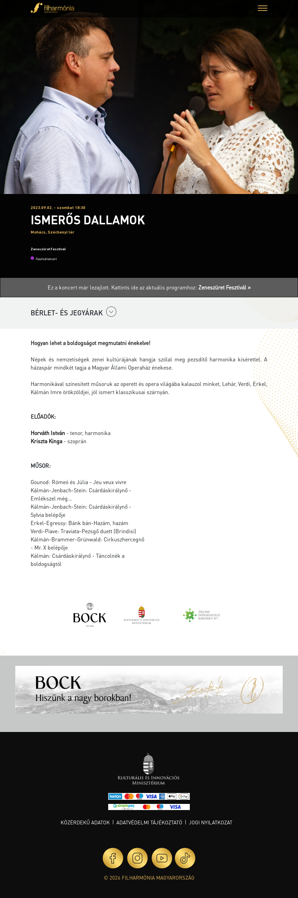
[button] (262, 9)
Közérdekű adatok (85, 822)
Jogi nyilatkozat (210, 822)
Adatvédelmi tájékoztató (149, 822)
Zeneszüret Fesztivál (48, 249)
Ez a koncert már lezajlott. (79, 287)
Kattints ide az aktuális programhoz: (181, 287)
